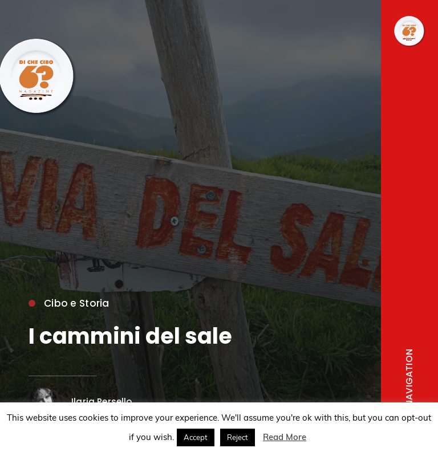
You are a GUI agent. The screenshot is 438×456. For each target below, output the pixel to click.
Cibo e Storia (69, 303)
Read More (284, 436)
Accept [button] (196, 437)
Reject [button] (237, 437)
